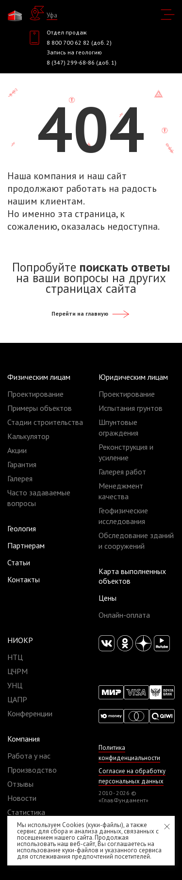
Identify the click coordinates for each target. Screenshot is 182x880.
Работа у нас (28, 756)
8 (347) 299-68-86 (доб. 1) (81, 62)
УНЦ (14, 685)
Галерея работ (122, 471)
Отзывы (20, 784)
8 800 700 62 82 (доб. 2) (79, 42)
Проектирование (35, 394)
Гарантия (21, 464)
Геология (21, 528)
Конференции (29, 713)
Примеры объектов (39, 408)
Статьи (18, 562)
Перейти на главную (91, 313)
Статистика (26, 812)
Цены (107, 598)
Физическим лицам (38, 377)
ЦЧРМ (17, 671)
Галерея (20, 478)
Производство (32, 770)
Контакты (23, 579)
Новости (21, 798)
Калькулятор (28, 436)
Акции (17, 450)
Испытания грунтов (131, 408)
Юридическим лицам (133, 377)
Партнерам (26, 545)
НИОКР (20, 640)
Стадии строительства (45, 422)
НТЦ (15, 657)
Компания (23, 739)
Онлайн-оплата (124, 615)
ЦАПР (17, 699)
